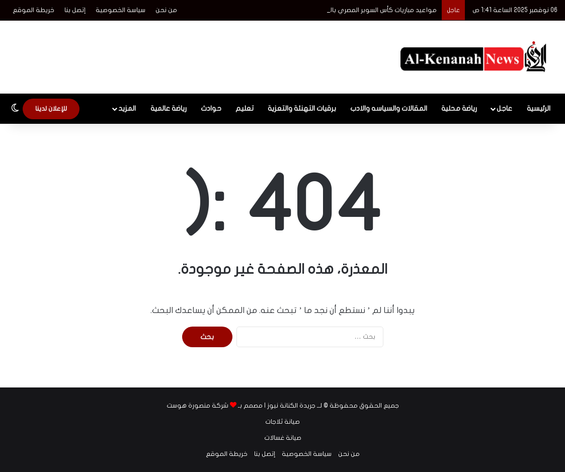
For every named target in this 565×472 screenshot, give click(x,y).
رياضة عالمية (168, 108)
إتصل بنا (75, 10)
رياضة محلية (459, 108)
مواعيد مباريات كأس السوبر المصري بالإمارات (375, 10)
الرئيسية (538, 108)
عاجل (504, 108)
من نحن (166, 10)
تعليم (244, 108)
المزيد (127, 108)
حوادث (211, 108)
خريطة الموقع (33, 10)
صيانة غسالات (282, 437)
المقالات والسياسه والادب (388, 108)
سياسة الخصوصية (120, 10)
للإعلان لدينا (51, 108)
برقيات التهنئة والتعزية (302, 108)
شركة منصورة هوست (197, 405)
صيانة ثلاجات (282, 421)
